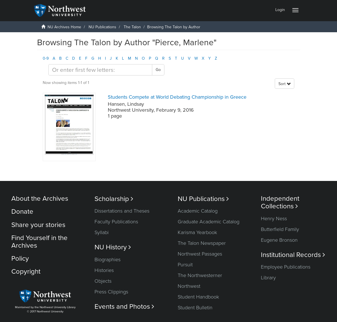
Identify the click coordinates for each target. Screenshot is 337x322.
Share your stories (38, 225)
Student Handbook (198, 297)
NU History (113, 247)
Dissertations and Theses (122, 211)
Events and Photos (124, 306)
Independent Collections (280, 202)
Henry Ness (274, 218)
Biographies (108, 259)
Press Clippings (111, 292)
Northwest (189, 286)
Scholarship (114, 199)
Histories (104, 270)
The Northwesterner (200, 275)
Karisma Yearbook (197, 232)
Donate (22, 212)
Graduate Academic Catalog (208, 222)
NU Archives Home (64, 27)
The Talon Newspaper (202, 243)
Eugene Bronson (279, 240)
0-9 (46, 58)
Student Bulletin (195, 307)
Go (158, 69)
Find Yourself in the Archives (39, 241)
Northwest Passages (200, 254)
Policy (20, 258)
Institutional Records (293, 255)
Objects (103, 281)
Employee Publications (285, 267)
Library (268, 278)
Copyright (25, 271)
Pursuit (185, 265)
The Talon (132, 27)
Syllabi (102, 232)
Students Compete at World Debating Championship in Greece (177, 97)
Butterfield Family (280, 229)
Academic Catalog (198, 211)
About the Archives (39, 199)
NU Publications (102, 27)
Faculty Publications (116, 222)
